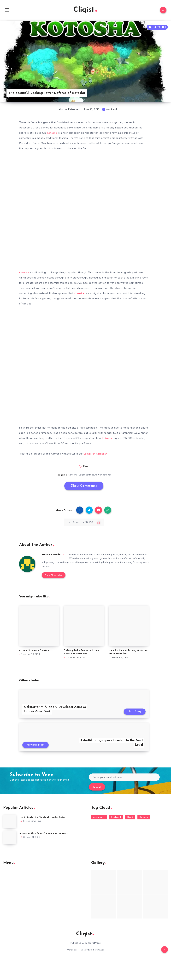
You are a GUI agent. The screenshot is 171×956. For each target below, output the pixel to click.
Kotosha (52, 134)
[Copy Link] (83, 523)
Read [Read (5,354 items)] (130, 815)
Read (86, 467)
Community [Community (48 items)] (99, 815)
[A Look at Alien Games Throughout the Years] (9, 835)
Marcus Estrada (52, 556)
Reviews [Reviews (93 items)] (143, 815)
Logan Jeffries (86, 475)
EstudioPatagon (96, 947)
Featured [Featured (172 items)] (116, 815)
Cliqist (85, 10)
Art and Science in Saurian (34, 648)
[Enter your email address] (124, 775)
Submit (97, 785)
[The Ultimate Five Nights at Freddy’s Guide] (9, 818)
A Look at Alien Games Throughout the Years (44, 831)
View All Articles (52, 573)
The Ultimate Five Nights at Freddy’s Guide (43, 815)
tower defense (103, 475)
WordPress (94, 940)
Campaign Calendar (95, 455)
